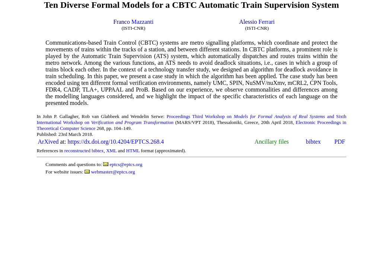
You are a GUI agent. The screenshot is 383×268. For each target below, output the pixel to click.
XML (111, 150)
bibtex (313, 141)
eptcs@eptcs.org (125, 164)
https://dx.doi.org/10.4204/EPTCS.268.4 (115, 141)
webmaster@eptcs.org (113, 172)
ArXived (48, 141)
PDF (339, 141)
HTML (133, 150)
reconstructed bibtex (84, 150)
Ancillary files (272, 141)
